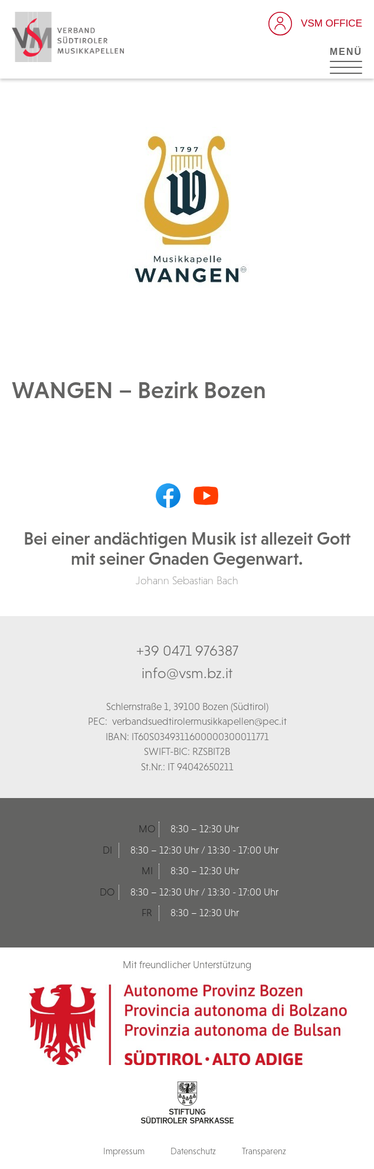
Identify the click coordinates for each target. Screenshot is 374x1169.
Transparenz (264, 1151)
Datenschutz (193, 1151)
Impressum (124, 1151)
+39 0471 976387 (187, 650)
